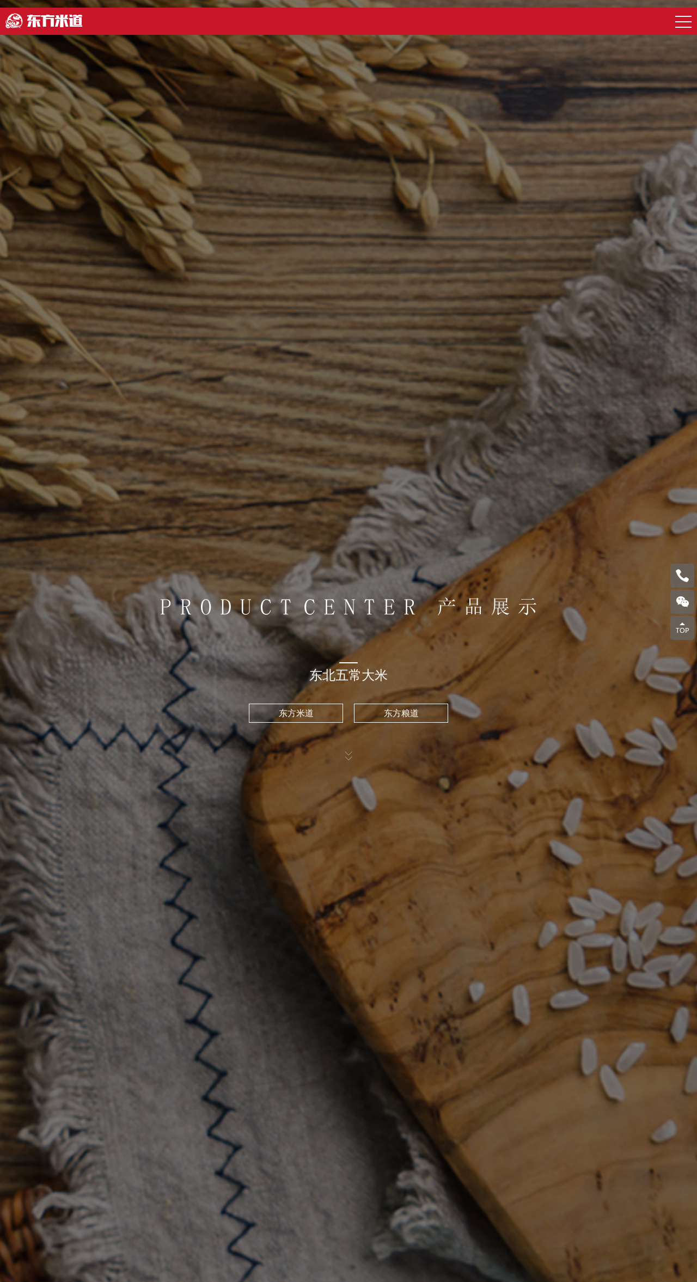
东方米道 (296, 713)
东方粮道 (401, 713)
